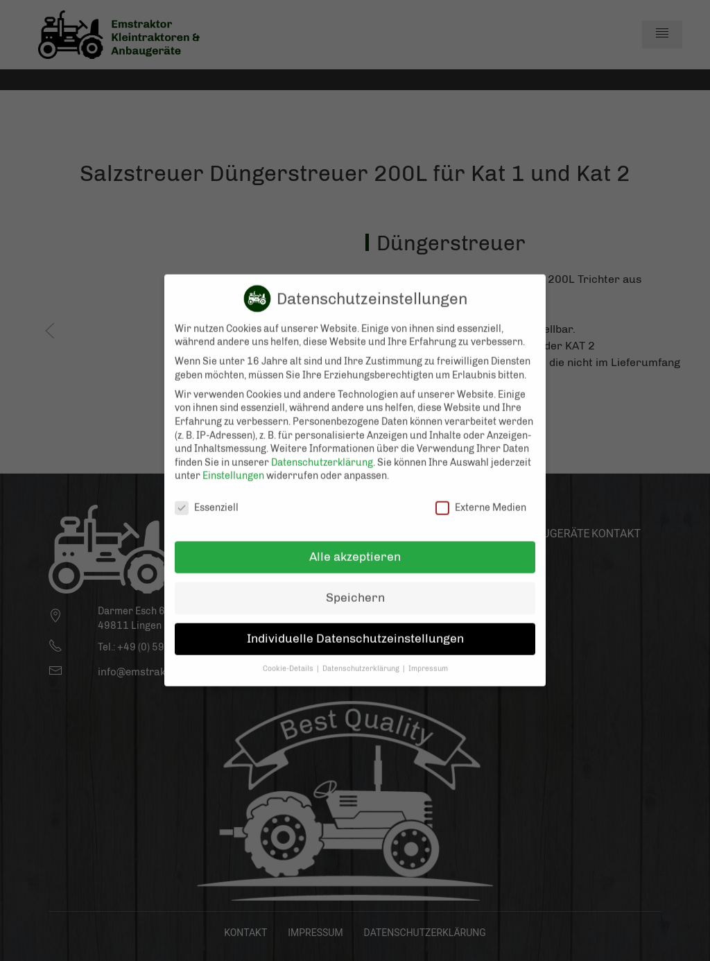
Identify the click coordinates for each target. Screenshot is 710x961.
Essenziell (207, 496)
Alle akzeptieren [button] (355, 545)
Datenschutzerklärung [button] (361, 656)
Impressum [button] (428, 656)
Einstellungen (233, 464)
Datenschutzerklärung (322, 451)
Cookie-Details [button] (289, 656)
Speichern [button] (355, 586)
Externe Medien (480, 496)
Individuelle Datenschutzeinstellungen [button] (355, 627)
